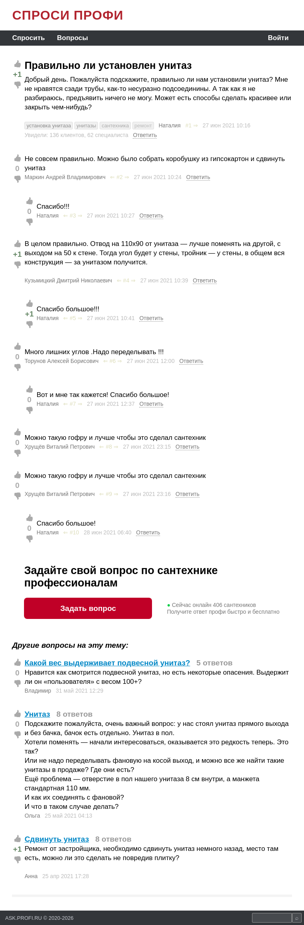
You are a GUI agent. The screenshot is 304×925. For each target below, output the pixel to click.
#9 (109, 494)
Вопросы (72, 38)
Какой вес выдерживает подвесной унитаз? (107, 663)
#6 (113, 361)
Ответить (145, 135)
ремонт (143, 126)
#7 (73, 404)
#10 (74, 532)
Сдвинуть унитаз (56, 839)
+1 (17, 74)
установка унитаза (48, 126)
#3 (73, 215)
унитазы (86, 126)
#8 (109, 446)
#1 (188, 125)
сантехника (115, 126)
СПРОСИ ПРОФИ (67, 15)
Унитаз (37, 714)
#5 (73, 318)
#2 (119, 177)
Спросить (28, 38)
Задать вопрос (88, 608)
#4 (126, 280)
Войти (278, 38)
